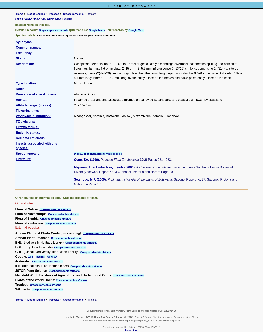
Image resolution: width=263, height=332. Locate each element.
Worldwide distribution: (33, 116)
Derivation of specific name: (36, 94)
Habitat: (22, 99)
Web (30, 256)
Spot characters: (28, 153)
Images (40, 256)
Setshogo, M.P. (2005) (90, 179)
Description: (25, 64)
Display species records (53, 30)
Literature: (23, 159)
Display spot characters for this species (98, 153)
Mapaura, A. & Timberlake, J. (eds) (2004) (104, 167)
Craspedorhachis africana (55, 209)
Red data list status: (30, 138)
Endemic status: (28, 132)
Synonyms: (24, 42)
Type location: (26, 83)
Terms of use (131, 330)
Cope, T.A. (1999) (86, 159)
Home (19, 13)
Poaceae (54, 13)
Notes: (21, 89)
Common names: (28, 47)
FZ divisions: (25, 121)
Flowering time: (27, 110)
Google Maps (97, 30)
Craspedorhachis (73, 13)
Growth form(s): (27, 127)
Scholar (52, 256)
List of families (36, 13)
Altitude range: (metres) (33, 105)
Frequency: (24, 53)
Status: (21, 58)
